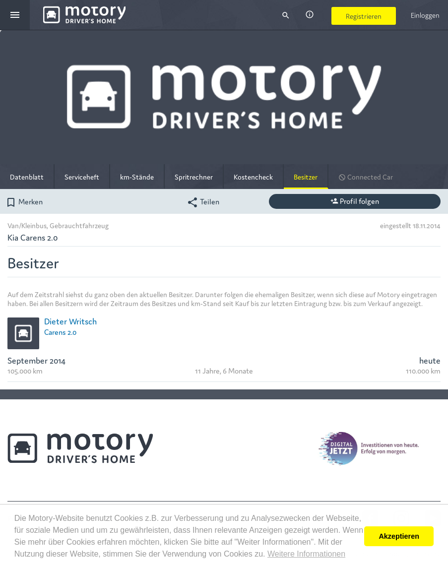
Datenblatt (27, 176)
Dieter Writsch (70, 321)
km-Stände (137, 176)
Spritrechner (194, 176)
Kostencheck (253, 176)
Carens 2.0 (60, 331)
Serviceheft (81, 176)
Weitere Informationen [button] (306, 554)
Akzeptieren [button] (399, 536)
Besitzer (306, 176)
